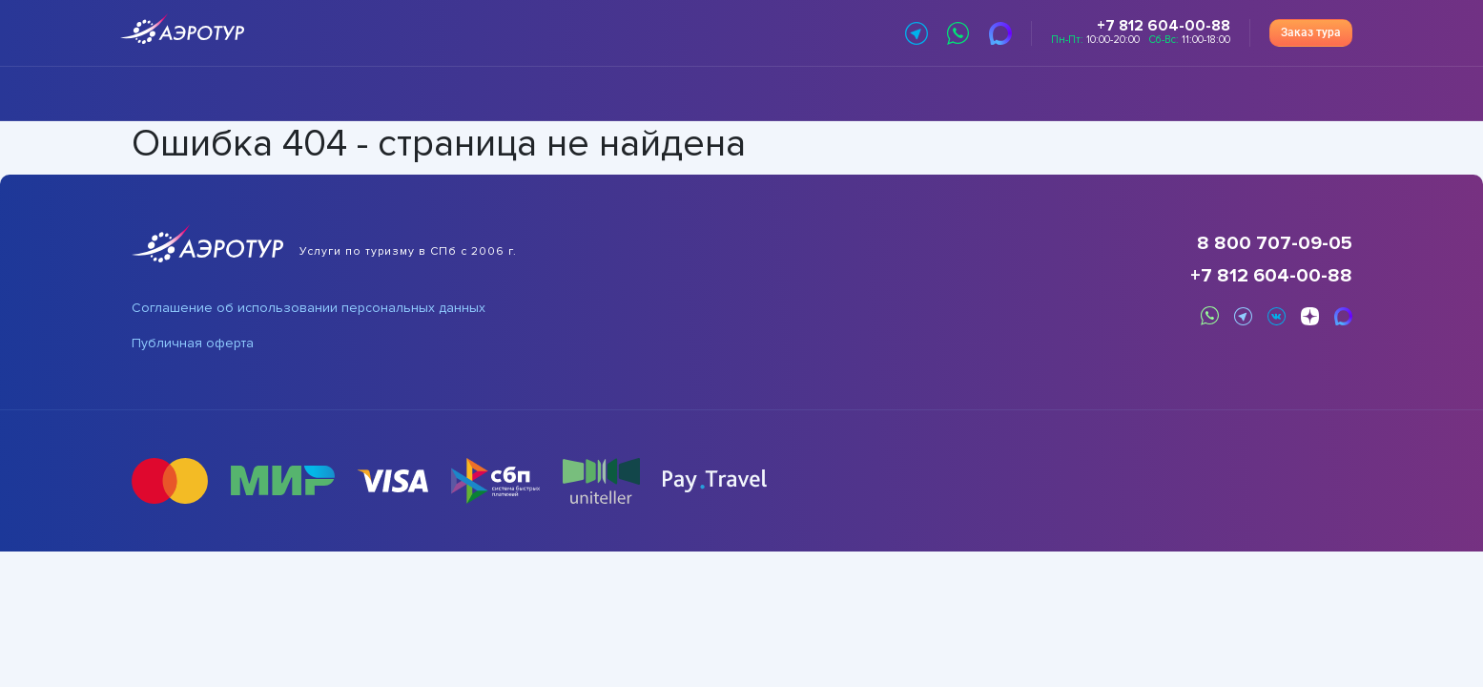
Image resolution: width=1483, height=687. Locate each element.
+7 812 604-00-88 (1271, 275)
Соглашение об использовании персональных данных (308, 308)
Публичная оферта (193, 343)
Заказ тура (1311, 32)
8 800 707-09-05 (1274, 243)
